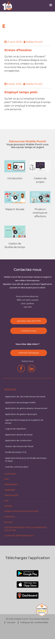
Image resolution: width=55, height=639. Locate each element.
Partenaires (10, 484)
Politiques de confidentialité (34, 622)
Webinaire (9, 490)
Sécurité (11, 622)
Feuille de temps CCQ (15, 452)
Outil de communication (16, 467)
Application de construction (18, 440)
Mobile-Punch (21, 619)
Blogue (8, 522)
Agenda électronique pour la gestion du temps (24, 421)
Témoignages (11, 495)
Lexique (8, 506)
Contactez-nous (28, 331)
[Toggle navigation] (51, 6)
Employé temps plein (21, 92)
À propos (9, 517)
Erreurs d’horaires (18, 50)
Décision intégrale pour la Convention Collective (25, 528)
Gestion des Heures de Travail (19, 446)
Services (10, 389)
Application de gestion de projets (21, 414)
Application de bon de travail (18, 434)
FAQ (6, 501)
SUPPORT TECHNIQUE (28, 353)
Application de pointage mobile (20, 402)
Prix (6, 479)
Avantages (10, 474)
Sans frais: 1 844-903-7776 (28, 321)
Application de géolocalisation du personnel (26, 408)
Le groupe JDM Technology (19, 536)
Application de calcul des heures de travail (25, 396)
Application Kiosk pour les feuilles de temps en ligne (25, 459)
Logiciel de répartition (15, 428)
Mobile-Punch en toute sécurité (21, 511)
